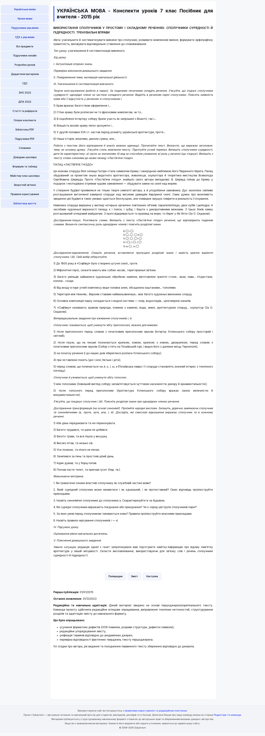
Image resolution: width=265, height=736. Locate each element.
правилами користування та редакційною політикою (155, 710)
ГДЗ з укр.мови (24, 37)
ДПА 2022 (24, 101)
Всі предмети (24, 46)
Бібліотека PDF (25, 129)
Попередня (115, 576)
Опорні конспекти (25, 120)
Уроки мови (24, 18)
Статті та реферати (25, 111)
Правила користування (25, 194)
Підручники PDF (25, 138)
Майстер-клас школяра (25, 175)
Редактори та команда (227, 715)
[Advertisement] (24, 256)
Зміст (134, 576)
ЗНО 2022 (25, 92)
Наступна (152, 576)
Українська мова (25, 9)
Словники (25, 147)
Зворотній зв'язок (25, 184)
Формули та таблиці (24, 166)
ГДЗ (24, 83)
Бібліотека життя (25, 203)
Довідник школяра (25, 157)
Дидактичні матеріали (25, 74)
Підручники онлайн (25, 55)
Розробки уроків (25, 64)
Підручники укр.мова (24, 27)
